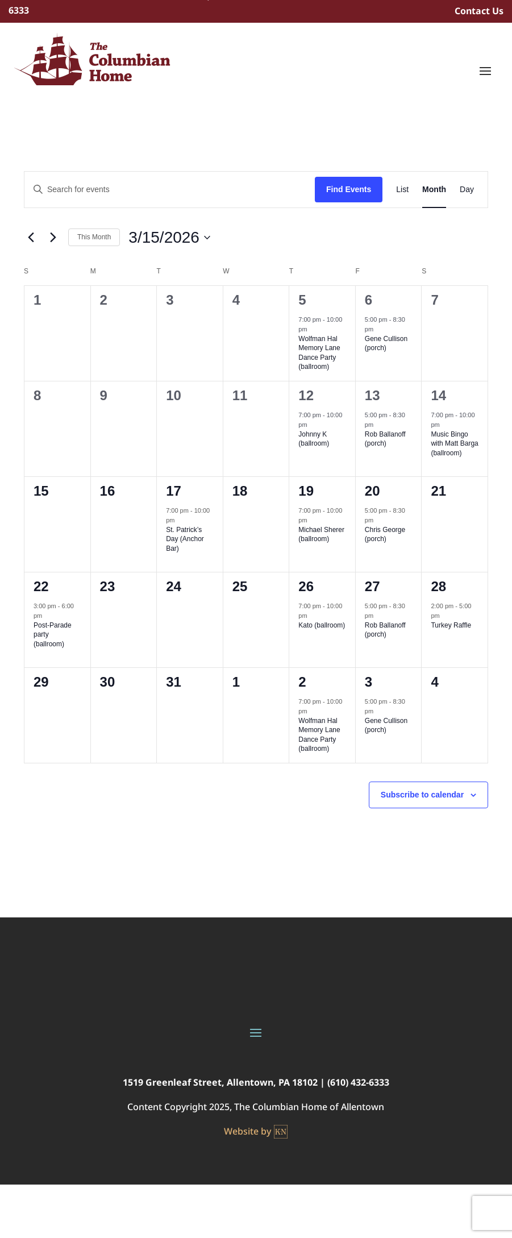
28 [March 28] (438, 586)
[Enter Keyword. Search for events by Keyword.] (169, 189)
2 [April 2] (302, 681)
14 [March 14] (438, 395)
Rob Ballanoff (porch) (385, 439)
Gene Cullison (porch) (386, 343)
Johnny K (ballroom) (313, 439)
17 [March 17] (173, 490)
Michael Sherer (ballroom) (321, 534)
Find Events (348, 189)
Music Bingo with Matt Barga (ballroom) (454, 443)
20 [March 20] (372, 490)
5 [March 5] (302, 300)
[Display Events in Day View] (467, 189)
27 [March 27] (372, 586)
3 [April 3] (368, 681)
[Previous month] (31, 237)
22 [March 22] (41, 586)
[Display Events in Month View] (434, 189)
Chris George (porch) (385, 534)
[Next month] (53, 237)
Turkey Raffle (451, 625)
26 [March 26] (306, 586)
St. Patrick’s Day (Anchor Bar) (185, 539)
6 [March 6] (368, 300)
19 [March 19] (306, 490)
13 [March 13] (372, 395)
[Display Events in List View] (402, 189)
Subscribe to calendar (422, 794)
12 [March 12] (306, 395)
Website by (256, 1132)
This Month (94, 237)
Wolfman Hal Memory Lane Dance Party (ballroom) (319, 353)
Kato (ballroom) (321, 625)
